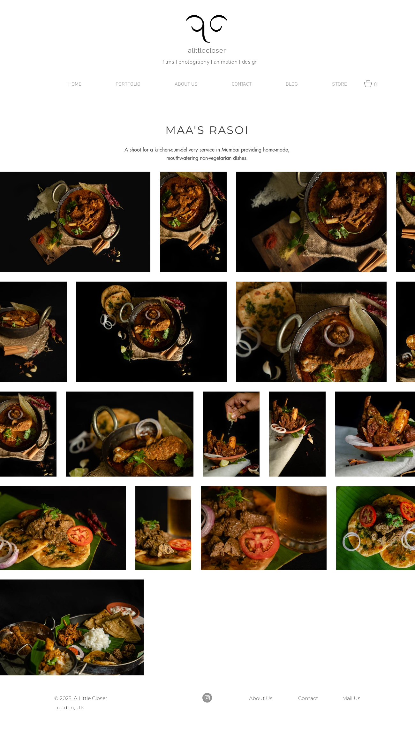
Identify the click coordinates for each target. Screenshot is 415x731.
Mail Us (350, 698)
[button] (127, 84)
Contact (308, 698)
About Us (261, 698)
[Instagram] (207, 698)
